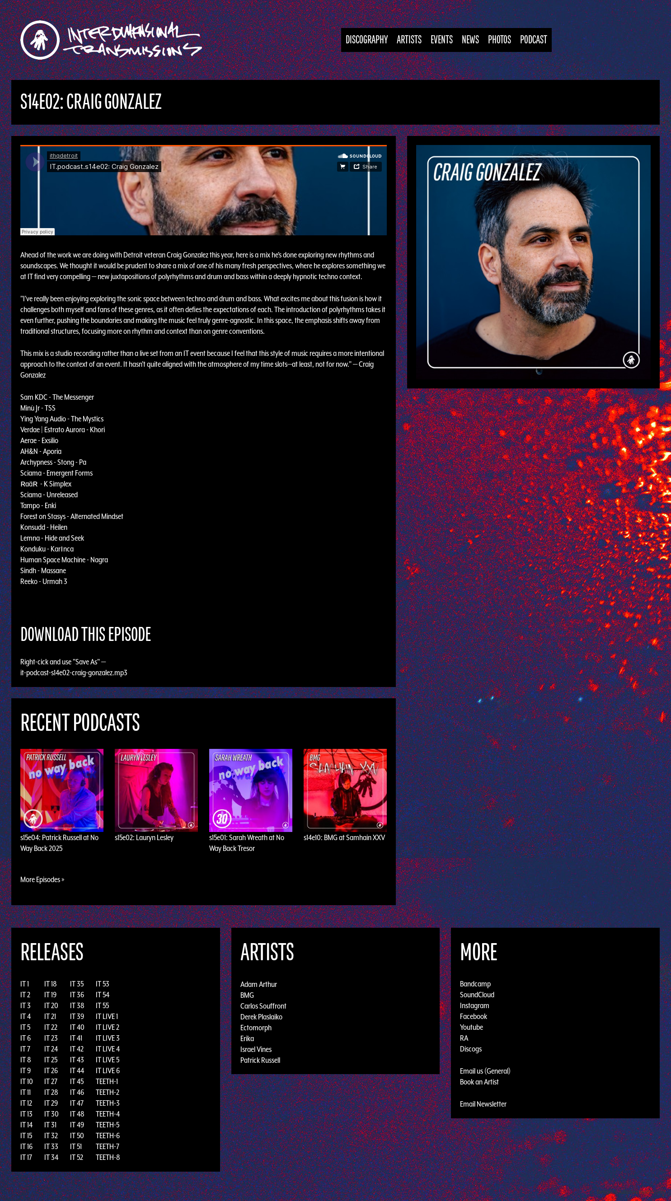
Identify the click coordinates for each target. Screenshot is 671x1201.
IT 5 (25, 1027)
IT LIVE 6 (108, 1070)
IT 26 (51, 1070)
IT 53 (102, 983)
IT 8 (25, 1059)
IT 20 (51, 1005)
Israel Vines (256, 1048)
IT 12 (26, 1103)
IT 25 (50, 1059)
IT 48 (77, 1113)
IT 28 (51, 1092)
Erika (247, 1037)
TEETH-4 (108, 1113)
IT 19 (50, 994)
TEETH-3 (108, 1103)
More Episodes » (42, 879)
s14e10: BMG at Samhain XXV (344, 837)
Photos (499, 40)
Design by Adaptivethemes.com (631, 1191)
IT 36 (77, 994)
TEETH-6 (108, 1135)
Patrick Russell (260, 1059)
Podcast (533, 40)
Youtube (471, 1027)
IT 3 (25, 1005)
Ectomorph (256, 1027)
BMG (247, 994)
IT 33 (51, 1146)
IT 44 (77, 1070)
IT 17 (26, 1157)
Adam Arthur (258, 983)
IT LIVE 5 (107, 1059)
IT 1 (24, 983)
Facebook (473, 1016)
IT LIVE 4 (108, 1048)
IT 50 (77, 1135)
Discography (367, 40)
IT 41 (76, 1037)
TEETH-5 (107, 1124)
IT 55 (102, 1005)
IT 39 (77, 1016)
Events (442, 40)
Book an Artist (479, 1081)
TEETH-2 (107, 1092)
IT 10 (26, 1081)
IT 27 (50, 1081)
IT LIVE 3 (108, 1037)
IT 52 (76, 1157)
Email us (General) (485, 1070)
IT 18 (50, 983)
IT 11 (25, 1092)
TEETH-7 (107, 1146)
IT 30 (51, 1113)
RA (464, 1037)
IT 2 (25, 994)
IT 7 (25, 1048)
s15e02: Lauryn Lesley (144, 837)
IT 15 (26, 1135)
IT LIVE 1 (107, 1016)
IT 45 (77, 1081)
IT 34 (51, 1157)
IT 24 (51, 1048)
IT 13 (26, 1113)
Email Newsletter (483, 1103)
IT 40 (77, 1027)
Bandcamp (475, 983)
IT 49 (77, 1124)
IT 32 (51, 1135)
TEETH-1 (107, 1081)
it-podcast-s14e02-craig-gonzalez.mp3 (73, 672)
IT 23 (51, 1037)
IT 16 (26, 1146)
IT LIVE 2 (107, 1027)
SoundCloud (477, 994)
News (470, 40)
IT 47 (77, 1103)
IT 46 (77, 1092)
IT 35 (77, 983)
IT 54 (102, 994)
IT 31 (50, 1124)
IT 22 (50, 1027)
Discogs (471, 1048)
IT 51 (76, 1146)
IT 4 (25, 1016)
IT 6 (25, 1037)
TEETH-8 (108, 1157)
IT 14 (26, 1124)
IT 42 (77, 1048)
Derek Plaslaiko (261, 1016)
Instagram (474, 1005)
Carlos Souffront (263, 1005)
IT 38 (77, 1005)
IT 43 (77, 1059)
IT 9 (25, 1070)
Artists (409, 40)
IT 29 (51, 1103)
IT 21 (50, 1016)
